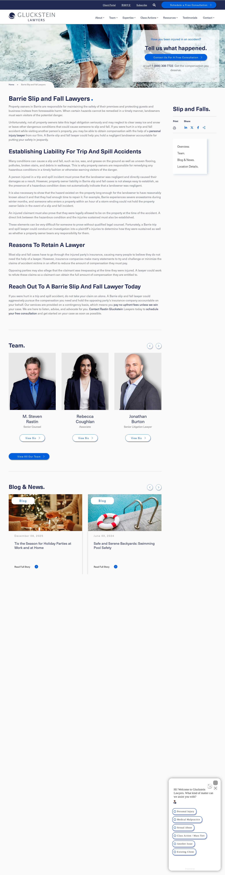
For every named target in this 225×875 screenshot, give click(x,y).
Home (11, 84)
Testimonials (190, 17)
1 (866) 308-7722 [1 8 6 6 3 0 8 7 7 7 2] (162, 65)
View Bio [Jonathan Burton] (136, 438)
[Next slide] (158, 346)
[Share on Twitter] (191, 127)
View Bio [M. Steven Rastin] (30, 438)
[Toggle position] (209, 785)
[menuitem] (99, 17)
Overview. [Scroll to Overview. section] (183, 146)
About (99, 17)
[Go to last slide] (150, 346)
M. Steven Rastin (32, 419)
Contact (208, 17)
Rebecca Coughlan (85, 419)
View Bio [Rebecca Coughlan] (83, 438)
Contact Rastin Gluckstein (106, 309)
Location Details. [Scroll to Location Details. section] (187, 166)
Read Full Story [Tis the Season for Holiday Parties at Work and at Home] (22, 566)
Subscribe (141, 5)
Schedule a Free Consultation (189, 5)
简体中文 (126, 5)
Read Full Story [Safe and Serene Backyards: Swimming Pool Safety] (101, 566)
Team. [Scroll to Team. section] (181, 153)
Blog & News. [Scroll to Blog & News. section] (185, 160)
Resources (170, 17)
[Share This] (204, 127)
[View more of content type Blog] (23, 501)
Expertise (129, 17)
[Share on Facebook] (198, 127)
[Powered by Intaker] (200, 869)
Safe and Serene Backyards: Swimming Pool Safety (124, 545)
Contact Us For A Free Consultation (176, 57)
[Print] (175, 128)
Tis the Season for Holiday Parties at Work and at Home (42, 545)
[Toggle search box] (154, 5)
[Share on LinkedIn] (186, 127)
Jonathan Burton (138, 419)
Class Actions (149, 17)
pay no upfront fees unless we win (136, 304)
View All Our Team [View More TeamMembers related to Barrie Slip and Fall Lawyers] (29, 456)
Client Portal (109, 5)
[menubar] (154, 17)
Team (113, 17)
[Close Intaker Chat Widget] (215, 782)
